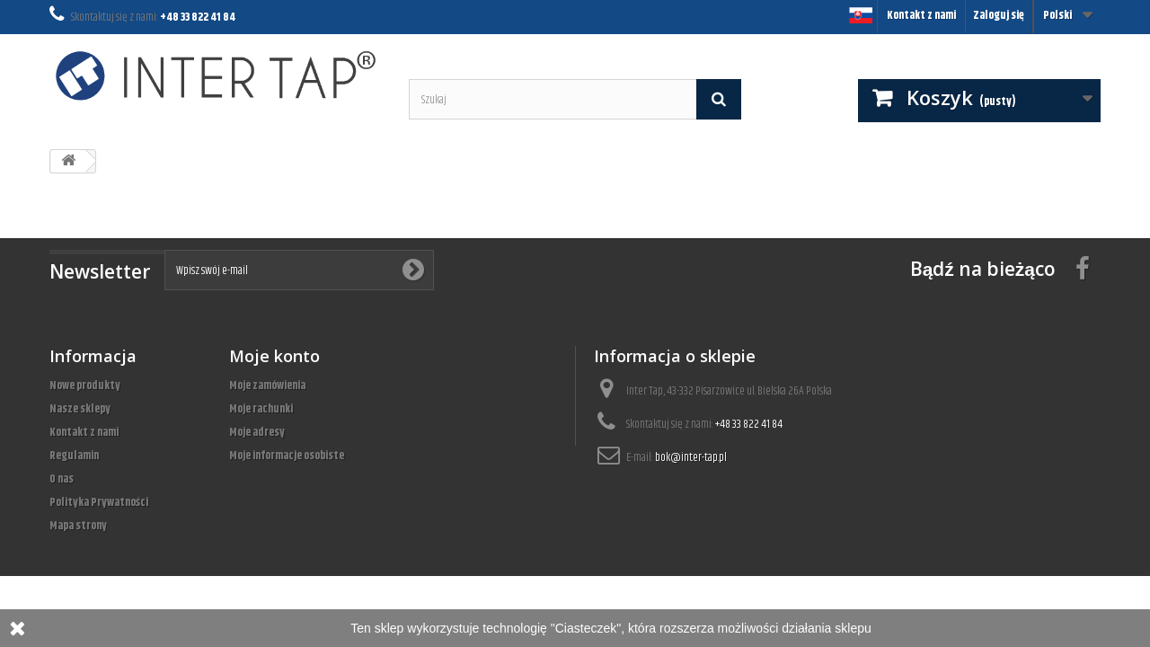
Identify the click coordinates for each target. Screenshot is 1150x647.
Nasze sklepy (80, 409)
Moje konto (274, 356)
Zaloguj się (998, 15)
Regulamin (74, 456)
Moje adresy (257, 432)
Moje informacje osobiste (286, 456)
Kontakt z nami (921, 15)
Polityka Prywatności (98, 502)
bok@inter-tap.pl (691, 457)
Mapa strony (78, 526)
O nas (61, 479)
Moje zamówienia (267, 385)
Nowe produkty (84, 385)
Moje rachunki (261, 409)
